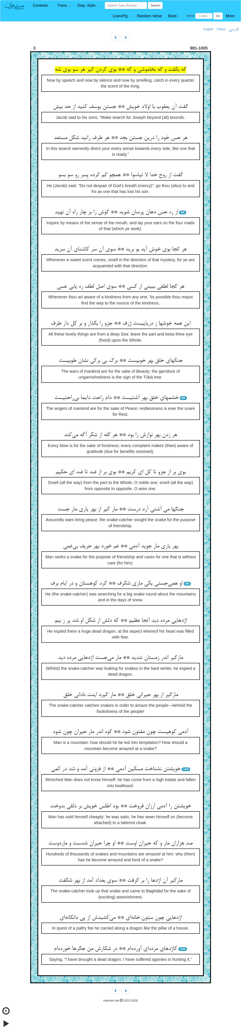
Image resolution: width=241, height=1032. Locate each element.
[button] (42, 5)
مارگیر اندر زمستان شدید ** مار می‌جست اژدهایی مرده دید (120, 657)
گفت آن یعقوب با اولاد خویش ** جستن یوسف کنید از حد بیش (120, 107)
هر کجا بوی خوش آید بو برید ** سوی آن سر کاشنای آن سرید (120, 249)
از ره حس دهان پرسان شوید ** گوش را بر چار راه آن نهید (116, 212)
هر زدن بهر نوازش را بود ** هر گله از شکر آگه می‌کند (120, 435)
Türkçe (220, 29)
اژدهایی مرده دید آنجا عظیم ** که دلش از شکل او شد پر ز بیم (120, 620)
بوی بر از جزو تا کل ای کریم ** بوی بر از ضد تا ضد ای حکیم (120, 472)
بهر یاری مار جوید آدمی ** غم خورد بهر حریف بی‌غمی (120, 546)
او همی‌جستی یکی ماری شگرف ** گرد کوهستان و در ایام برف (116, 583)
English (208, 29)
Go (218, 16)
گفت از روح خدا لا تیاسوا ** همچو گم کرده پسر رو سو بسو (120, 175)
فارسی (233, 29)
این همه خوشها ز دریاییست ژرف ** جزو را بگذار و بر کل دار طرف (120, 323)
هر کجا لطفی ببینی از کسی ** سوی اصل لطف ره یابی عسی (120, 286)
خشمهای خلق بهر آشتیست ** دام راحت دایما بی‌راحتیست (116, 398)
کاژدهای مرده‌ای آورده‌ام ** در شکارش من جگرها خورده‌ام (115, 948)
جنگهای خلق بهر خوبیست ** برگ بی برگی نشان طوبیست (121, 360)
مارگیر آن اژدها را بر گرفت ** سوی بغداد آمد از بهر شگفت (120, 880)
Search (155, 5)
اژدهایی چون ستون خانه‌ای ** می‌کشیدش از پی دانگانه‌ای (120, 917)
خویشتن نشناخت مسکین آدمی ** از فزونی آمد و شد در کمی (116, 769)
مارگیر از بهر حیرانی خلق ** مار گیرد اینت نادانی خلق (120, 695)
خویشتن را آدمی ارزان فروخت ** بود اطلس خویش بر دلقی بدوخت (120, 806)
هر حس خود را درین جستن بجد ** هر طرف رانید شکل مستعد (120, 138)
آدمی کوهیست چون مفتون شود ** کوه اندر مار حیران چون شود (120, 732)
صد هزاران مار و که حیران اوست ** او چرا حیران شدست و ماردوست (120, 843)
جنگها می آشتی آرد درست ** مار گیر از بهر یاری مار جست (120, 509)
